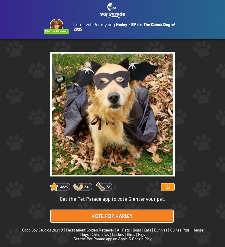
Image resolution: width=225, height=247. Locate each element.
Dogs (137, 230)
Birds (131, 234)
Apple (123, 239)
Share (167, 187)
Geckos (118, 234)
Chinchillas (100, 234)
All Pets (123, 230)
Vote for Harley (111, 216)
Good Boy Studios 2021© (42, 230)
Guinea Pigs (180, 230)
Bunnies (160, 230)
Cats (147, 230)
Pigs (141, 234)
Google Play (141, 239)
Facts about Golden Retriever (90, 230)
